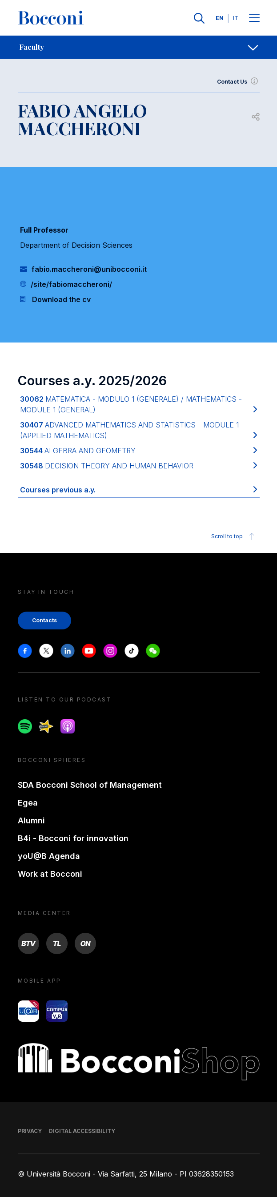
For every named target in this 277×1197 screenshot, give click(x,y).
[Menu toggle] (254, 18)
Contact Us (238, 82)
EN (220, 18)
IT (235, 18)
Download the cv (61, 299)
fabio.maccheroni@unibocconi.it (89, 269)
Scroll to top (234, 536)
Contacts (44, 620)
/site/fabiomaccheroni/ (71, 284)
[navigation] (138, 47)
